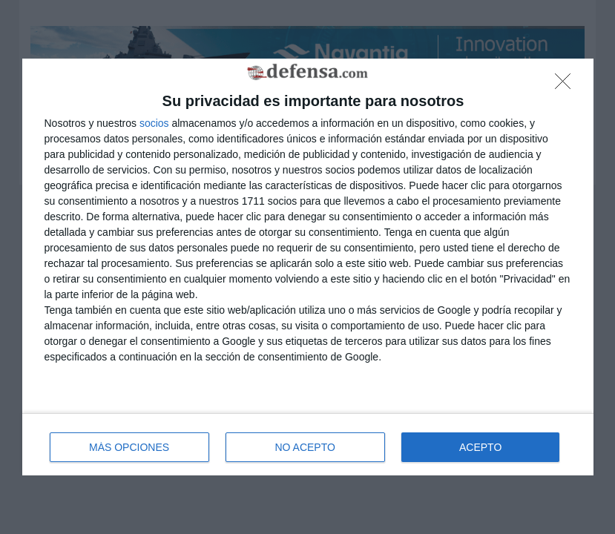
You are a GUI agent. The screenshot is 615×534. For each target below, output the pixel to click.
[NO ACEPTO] (567, 85)
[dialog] (307, 267)
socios (154, 123)
